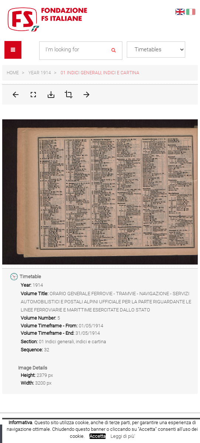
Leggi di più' (123, 436)
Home (13, 72)
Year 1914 (39, 72)
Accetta (97, 436)
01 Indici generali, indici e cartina (100, 72)
